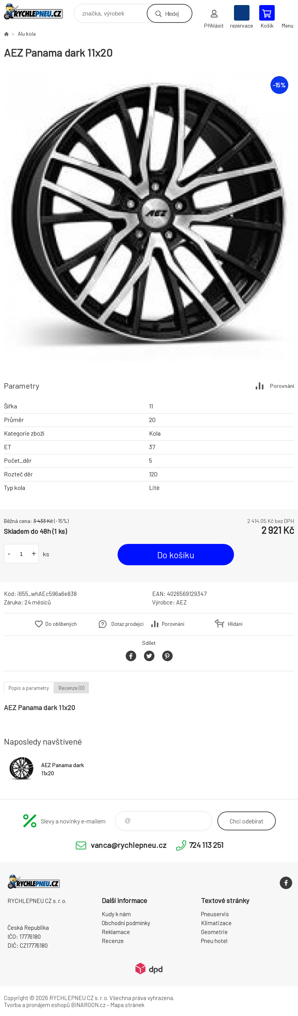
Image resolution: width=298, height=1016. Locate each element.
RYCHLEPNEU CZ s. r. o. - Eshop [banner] (38, 11)
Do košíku (175, 554)
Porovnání (282, 385)
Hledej (172, 13)
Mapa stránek (127, 1004)
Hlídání (235, 624)
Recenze (113, 940)
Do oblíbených (61, 624)
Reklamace (116, 931)
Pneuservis (215, 913)
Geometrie (214, 931)
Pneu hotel (214, 940)
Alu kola (27, 34)
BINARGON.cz (88, 1004)
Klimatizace (216, 922)
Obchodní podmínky (126, 922)
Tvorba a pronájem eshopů (37, 1004)
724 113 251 (206, 844)
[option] (149, 216)
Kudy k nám (116, 913)
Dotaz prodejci (127, 624)
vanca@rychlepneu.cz (128, 844)
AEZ (181, 602)
